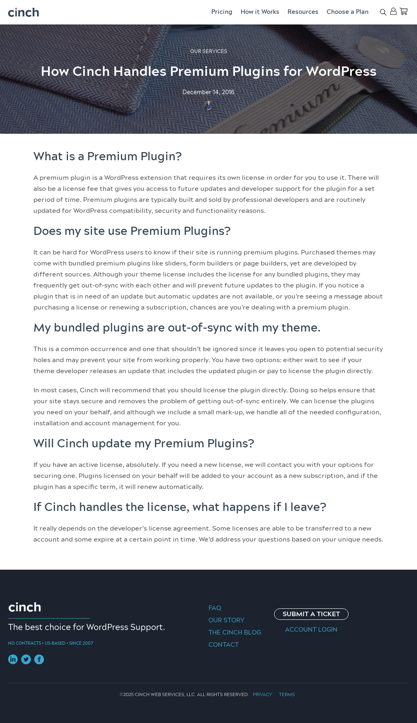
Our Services (208, 51)
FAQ (214, 608)
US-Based (55, 643)
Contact (223, 645)
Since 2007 (81, 643)
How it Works (260, 12)
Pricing (222, 12)
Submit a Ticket (311, 614)
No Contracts (24, 643)
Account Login (311, 630)
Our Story (226, 620)
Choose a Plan (348, 12)
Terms (287, 694)
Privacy (262, 694)
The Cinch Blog (234, 633)
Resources (303, 12)
